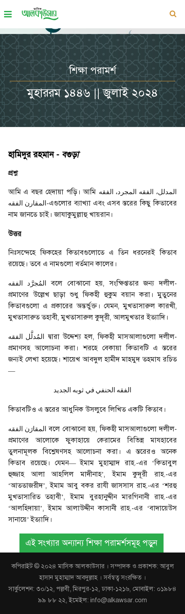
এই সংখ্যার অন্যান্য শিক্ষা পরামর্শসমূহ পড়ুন (91, 543)
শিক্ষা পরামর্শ (92, 70)
